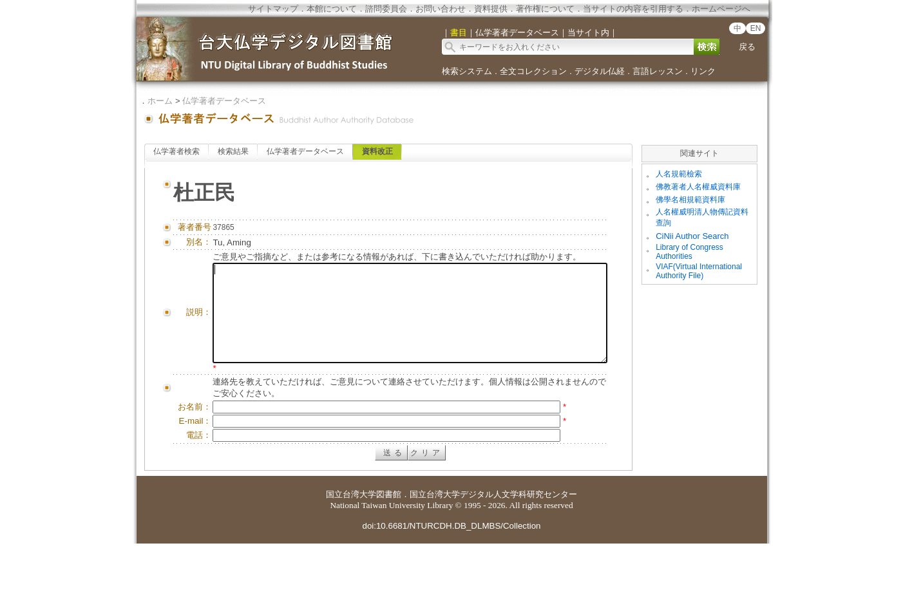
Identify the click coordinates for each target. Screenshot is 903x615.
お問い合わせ (440, 9)
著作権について (545, 9)
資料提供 (491, 9)
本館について (332, 9)
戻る (747, 47)
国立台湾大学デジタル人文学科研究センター (493, 566)
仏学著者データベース (224, 101)
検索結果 (233, 151)
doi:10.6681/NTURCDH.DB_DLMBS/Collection (451, 597)
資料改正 (377, 151)
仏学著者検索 (176, 151)
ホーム (160, 101)
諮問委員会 (386, 9)
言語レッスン (657, 71)
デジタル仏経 (600, 71)
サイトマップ (273, 9)
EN (755, 28)
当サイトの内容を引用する (633, 9)
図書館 (388, 566)
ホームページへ (721, 9)
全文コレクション (533, 71)
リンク (703, 71)
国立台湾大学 (351, 566)
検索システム (467, 71)
